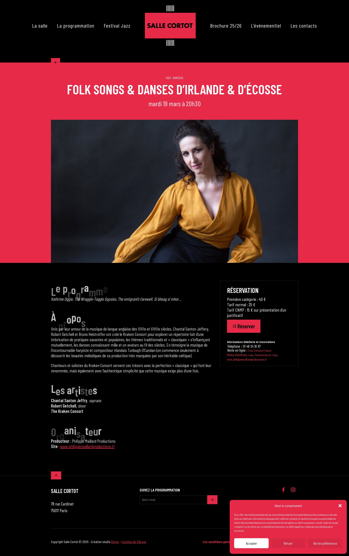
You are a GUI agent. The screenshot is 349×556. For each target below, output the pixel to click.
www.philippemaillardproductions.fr (87, 447)
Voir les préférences (325, 543)
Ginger (115, 542)
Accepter (251, 543)
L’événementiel (266, 25)
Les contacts (303, 25)
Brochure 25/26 (226, 25)
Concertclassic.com (266, 356)
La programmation (75, 25)
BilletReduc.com (244, 356)
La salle (40, 25)
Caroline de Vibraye (134, 542)
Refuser (288, 543)
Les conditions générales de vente (226, 542)
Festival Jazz (117, 25)
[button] (340, 505)
